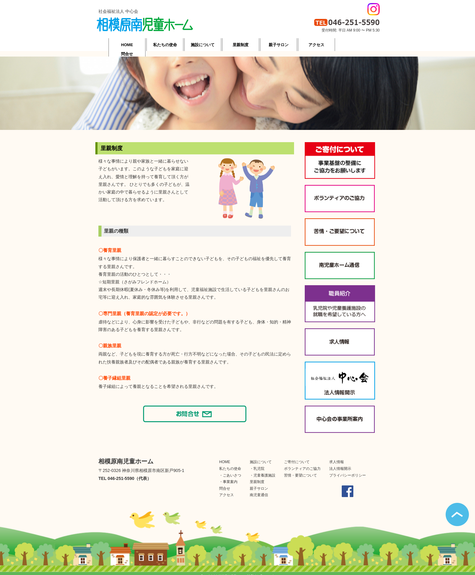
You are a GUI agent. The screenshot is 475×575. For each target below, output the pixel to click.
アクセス (226, 489)
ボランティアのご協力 (302, 463)
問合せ (224, 483)
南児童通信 (259, 489)
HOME (224, 456)
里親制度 (257, 476)
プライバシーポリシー (347, 470)
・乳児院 (257, 463)
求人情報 (336, 456)
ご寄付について (297, 456)
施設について (261, 456)
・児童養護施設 (262, 470)
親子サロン (259, 483)
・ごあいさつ (230, 470)
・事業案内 (228, 476)
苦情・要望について (300, 470)
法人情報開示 (340, 463)
